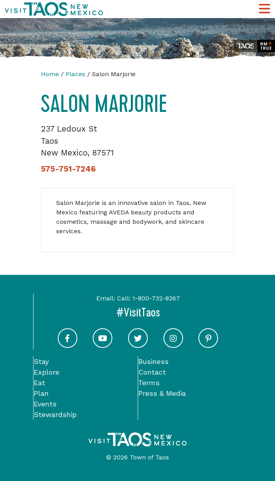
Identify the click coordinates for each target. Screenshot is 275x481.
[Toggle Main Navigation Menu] (264, 9)
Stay (41, 361)
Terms (149, 383)
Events (45, 404)
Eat (39, 383)
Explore (46, 372)
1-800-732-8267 (156, 298)
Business (153, 361)
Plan (41, 393)
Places (75, 74)
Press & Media (162, 393)
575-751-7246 (68, 169)
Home (50, 74)
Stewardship (55, 414)
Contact (152, 372)
